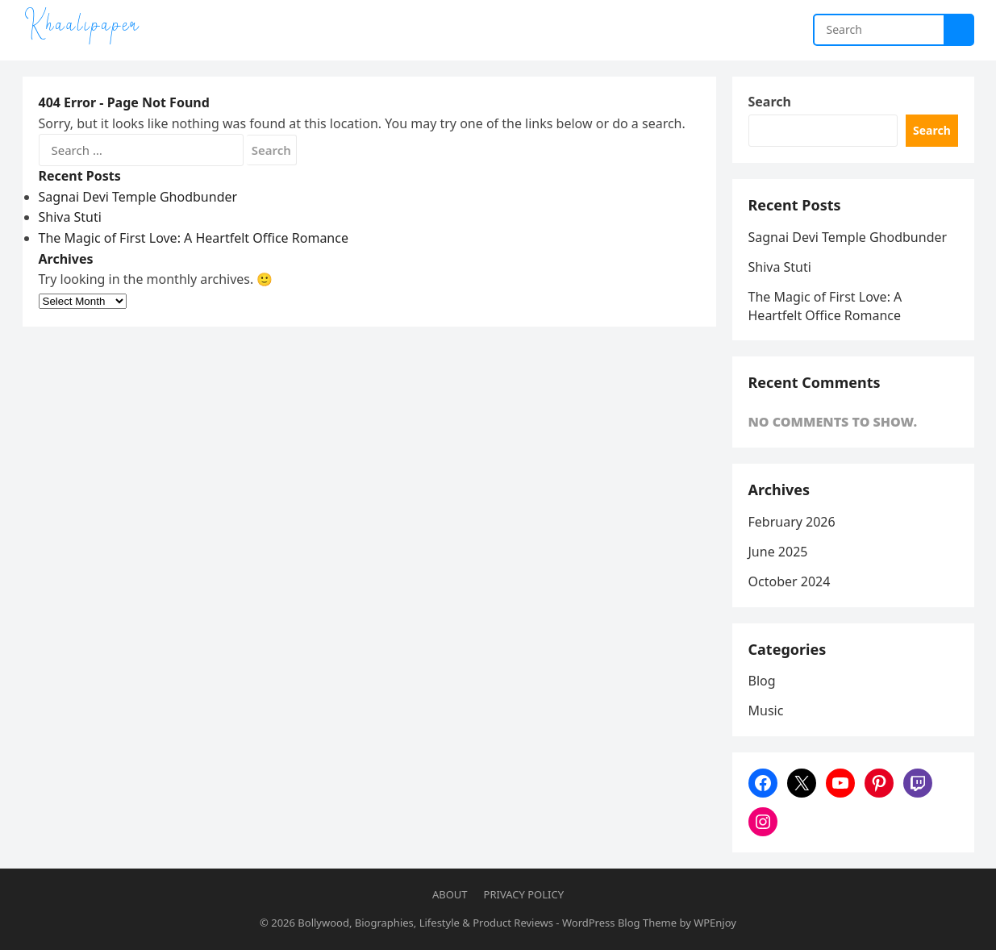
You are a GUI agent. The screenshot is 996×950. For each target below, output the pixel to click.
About (450, 894)
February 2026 (792, 522)
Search (769, 101)
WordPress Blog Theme (619, 922)
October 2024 (789, 581)
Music (766, 710)
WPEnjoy (715, 922)
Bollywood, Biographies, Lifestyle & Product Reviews (425, 922)
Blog (762, 681)
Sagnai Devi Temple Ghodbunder (138, 197)
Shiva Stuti (70, 217)
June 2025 (778, 551)
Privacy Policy (524, 894)
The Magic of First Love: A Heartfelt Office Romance (193, 238)
